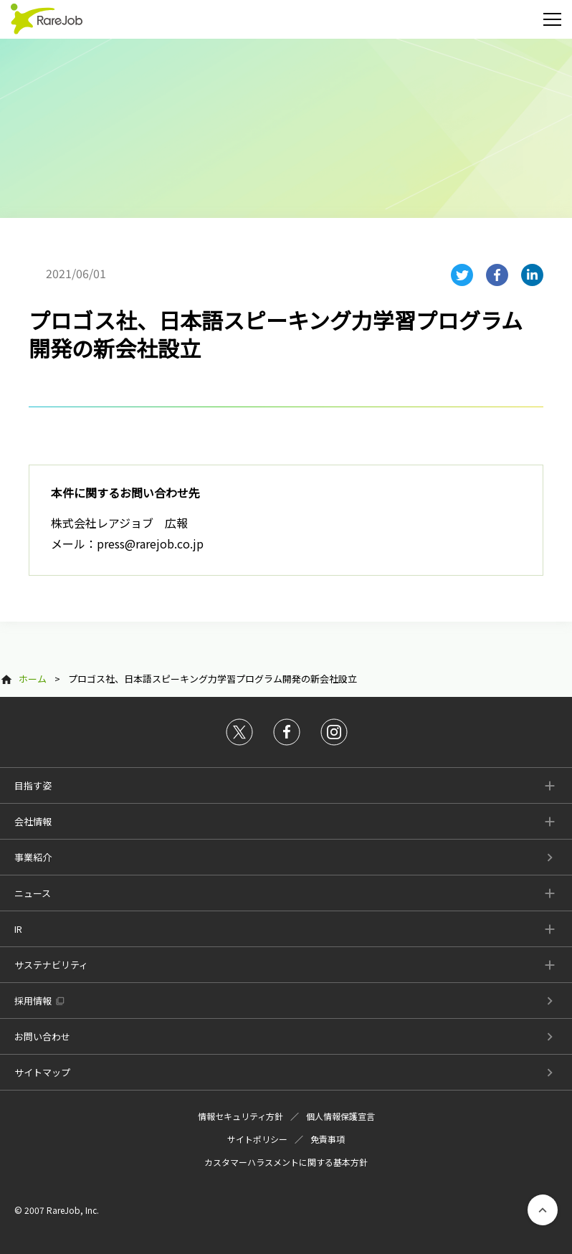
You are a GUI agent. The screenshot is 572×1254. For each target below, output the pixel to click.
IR (18, 929)
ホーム (33, 678)
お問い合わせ (42, 1036)
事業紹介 (33, 857)
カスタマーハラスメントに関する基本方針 (286, 1162)
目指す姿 (33, 785)
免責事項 (327, 1139)
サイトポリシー (257, 1139)
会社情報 (33, 821)
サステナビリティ (51, 965)
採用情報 (33, 1000)
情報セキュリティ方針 (240, 1116)
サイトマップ (42, 1072)
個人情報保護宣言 (340, 1116)
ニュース (32, 893)
